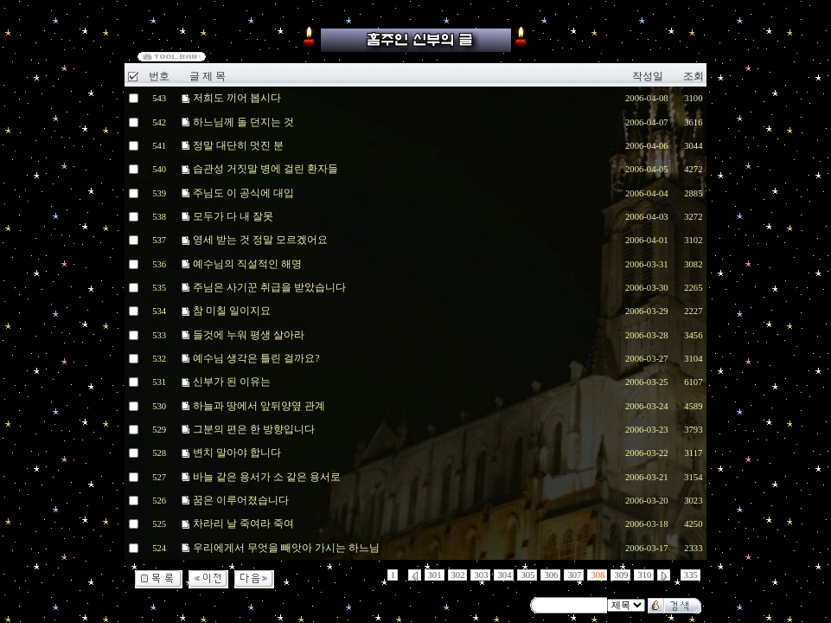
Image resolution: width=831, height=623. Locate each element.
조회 (693, 76)
